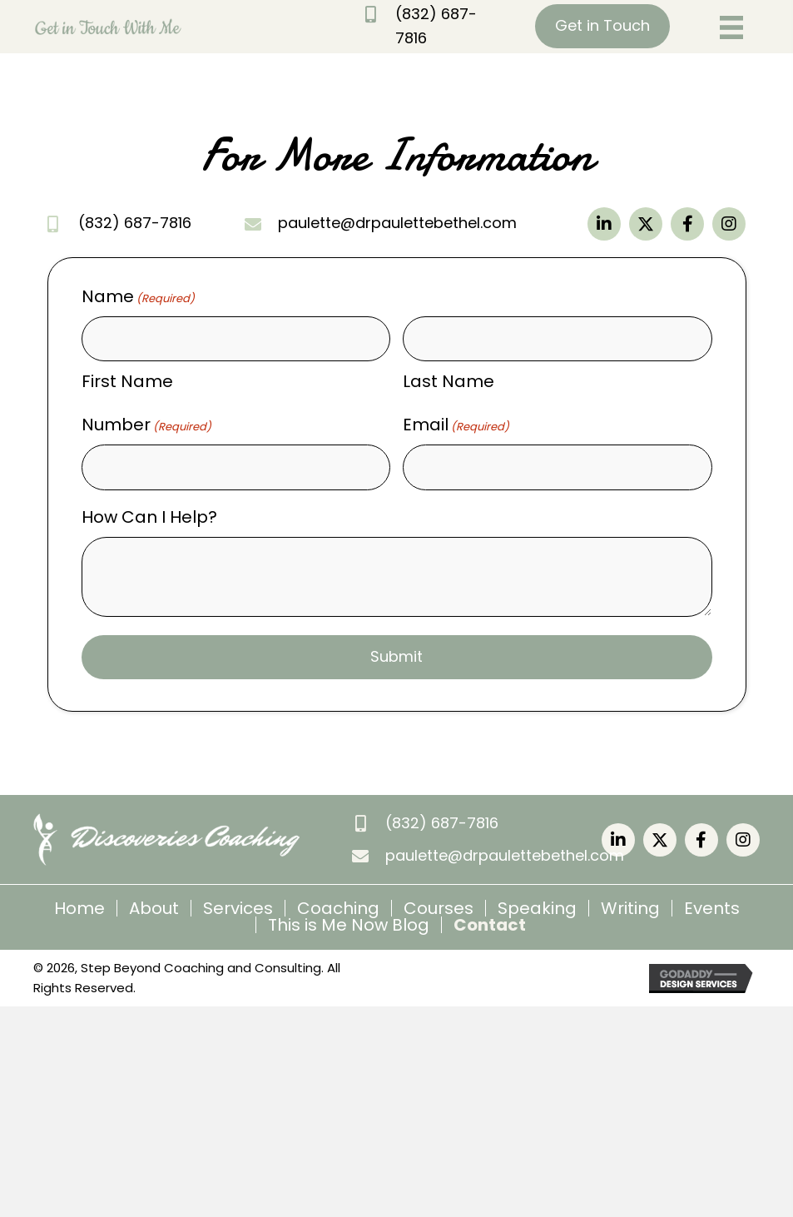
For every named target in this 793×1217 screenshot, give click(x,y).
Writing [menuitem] (630, 908)
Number (146, 424)
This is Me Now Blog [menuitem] (348, 924)
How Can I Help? (149, 517)
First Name (127, 381)
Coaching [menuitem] (338, 908)
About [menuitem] (154, 908)
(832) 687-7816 (134, 222)
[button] (604, 224)
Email (456, 424)
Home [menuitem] (79, 908)
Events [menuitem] (712, 908)
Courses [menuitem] (438, 908)
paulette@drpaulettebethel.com (397, 222)
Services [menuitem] (238, 908)
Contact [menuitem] (489, 924)
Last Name (448, 381)
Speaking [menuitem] (537, 908)
